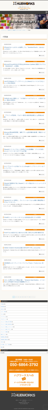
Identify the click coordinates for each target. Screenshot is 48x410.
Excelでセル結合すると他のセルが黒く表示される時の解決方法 (24, 232)
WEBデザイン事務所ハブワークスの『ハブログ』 (17, 30)
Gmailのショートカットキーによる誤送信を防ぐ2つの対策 (22, 217)
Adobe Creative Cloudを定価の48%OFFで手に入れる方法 (22, 248)
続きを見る (41, 55)
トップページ (3, 30)
